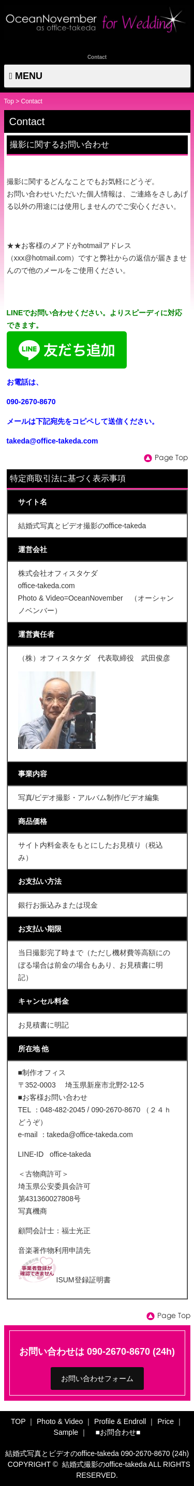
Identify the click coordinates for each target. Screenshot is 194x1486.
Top (9, 101)
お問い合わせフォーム (97, 1378)
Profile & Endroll (120, 1421)
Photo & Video (60, 1421)
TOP (18, 1421)
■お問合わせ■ (118, 1432)
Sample (66, 1432)
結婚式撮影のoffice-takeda (104, 1464)
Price (165, 1421)
